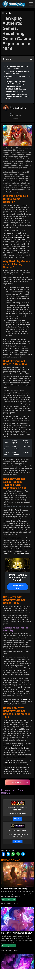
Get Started (17, 841)
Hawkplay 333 (14, 237)
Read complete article (8, 899)
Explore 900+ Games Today (14, 888)
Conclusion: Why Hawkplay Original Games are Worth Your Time (17, 96)
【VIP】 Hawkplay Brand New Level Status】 (17, 577)
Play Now (17, 819)
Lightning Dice (14, 239)
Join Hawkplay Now (17, 586)
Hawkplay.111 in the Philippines (15, 553)
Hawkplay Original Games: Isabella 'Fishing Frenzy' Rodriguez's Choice (16, 84)
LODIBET (6, 763)
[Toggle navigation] (31, 4)
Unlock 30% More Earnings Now (16, 933)
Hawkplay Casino (9, 769)
